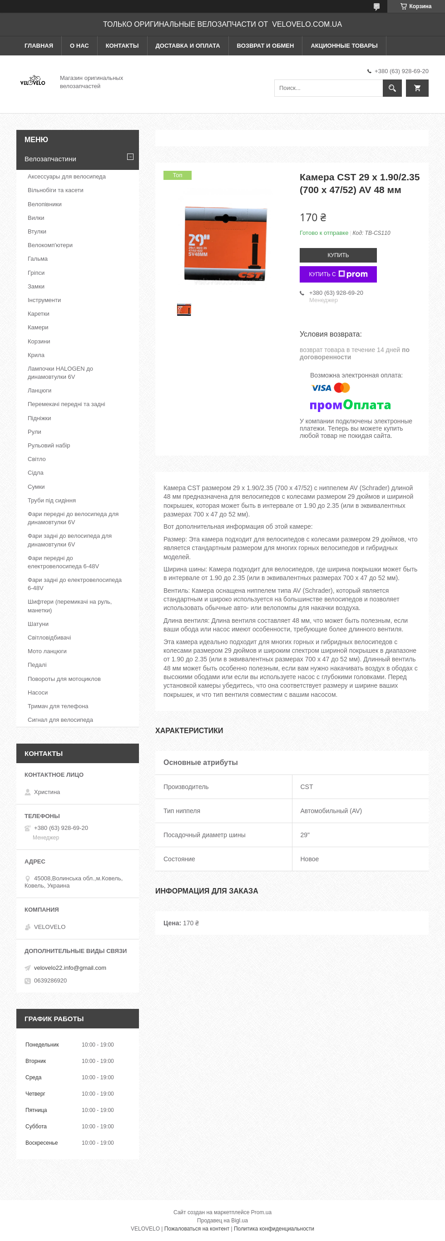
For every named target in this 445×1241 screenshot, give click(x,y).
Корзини (39, 341)
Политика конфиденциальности (274, 1229)
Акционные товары (344, 45)
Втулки (37, 231)
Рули (34, 431)
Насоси (38, 692)
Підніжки (39, 418)
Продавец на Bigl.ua (222, 1220)
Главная (39, 45)
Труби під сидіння (52, 500)
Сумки (36, 486)
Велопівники (45, 204)
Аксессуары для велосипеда (67, 176)
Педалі (37, 664)
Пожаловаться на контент (196, 1229)
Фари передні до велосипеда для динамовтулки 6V (73, 518)
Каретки (38, 313)
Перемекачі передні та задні (66, 404)
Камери (38, 327)
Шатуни (38, 623)
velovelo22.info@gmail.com (70, 967)
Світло (37, 459)
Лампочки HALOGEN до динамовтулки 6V (60, 372)
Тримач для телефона (58, 706)
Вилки (36, 217)
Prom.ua (261, 1212)
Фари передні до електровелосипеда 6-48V (63, 562)
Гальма (38, 258)
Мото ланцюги (47, 651)
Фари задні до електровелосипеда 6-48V (75, 583)
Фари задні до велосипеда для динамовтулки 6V (70, 539)
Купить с (338, 274)
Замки (36, 286)
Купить (338, 255)
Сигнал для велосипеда (60, 719)
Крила (36, 355)
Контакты (122, 45)
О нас (79, 45)
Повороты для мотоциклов (64, 678)
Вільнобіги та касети (56, 190)
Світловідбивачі (49, 637)
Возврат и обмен (265, 45)
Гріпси (36, 272)
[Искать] (392, 88)
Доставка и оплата (188, 45)
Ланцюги (39, 390)
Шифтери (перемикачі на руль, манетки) (70, 605)
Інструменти (44, 300)
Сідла (36, 472)
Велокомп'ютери (50, 245)
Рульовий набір (49, 445)
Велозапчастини (50, 159)
